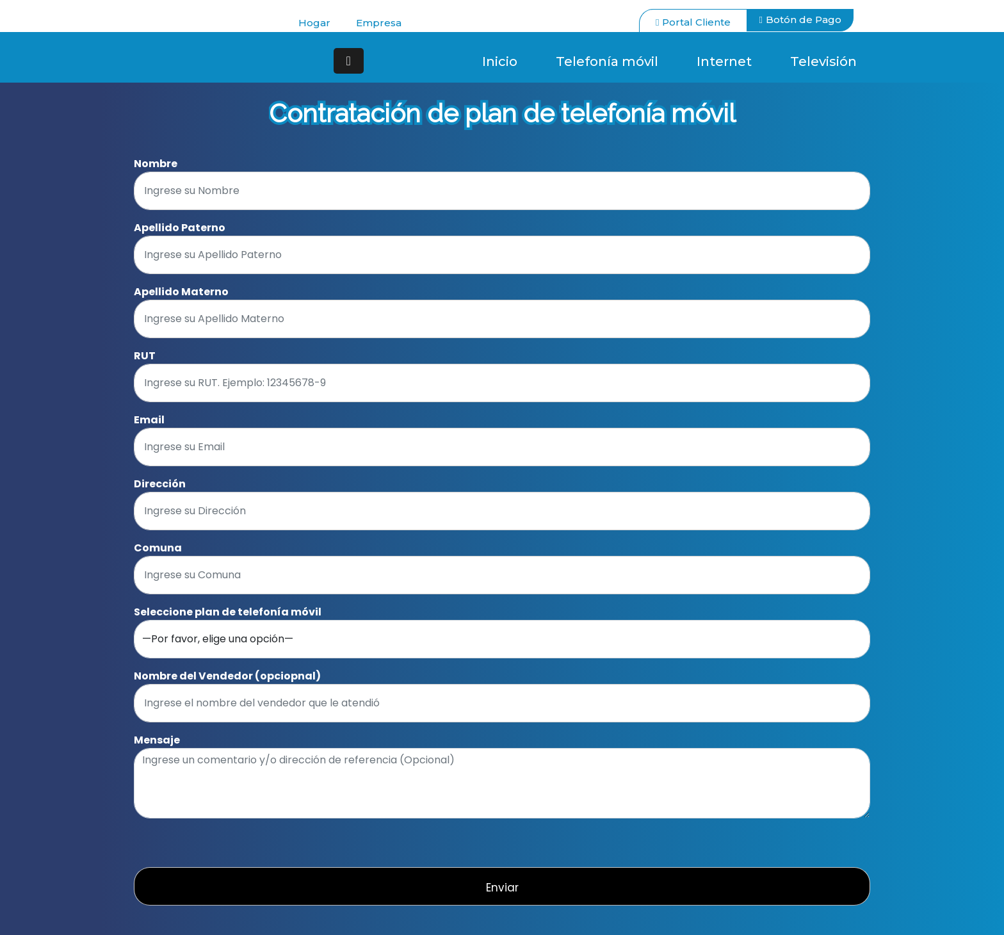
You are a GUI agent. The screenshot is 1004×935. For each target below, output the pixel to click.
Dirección (160, 483)
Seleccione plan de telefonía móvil (227, 612)
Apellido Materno (181, 291)
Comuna (158, 548)
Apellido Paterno (179, 227)
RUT (145, 355)
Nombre (155, 163)
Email (149, 419)
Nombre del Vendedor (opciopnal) (227, 676)
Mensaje (157, 740)
